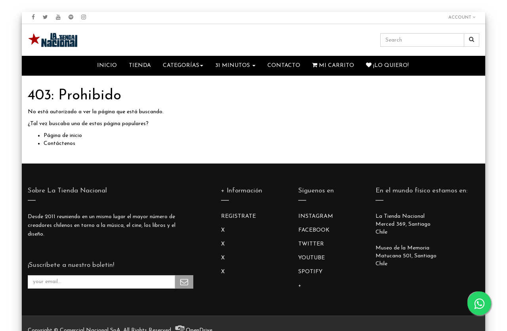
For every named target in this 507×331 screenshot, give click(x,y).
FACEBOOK (314, 230)
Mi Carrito (333, 65)
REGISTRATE (238, 216)
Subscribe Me (184, 282)
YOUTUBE (311, 258)
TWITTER (311, 244)
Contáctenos (59, 143)
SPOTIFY (310, 272)
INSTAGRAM (315, 216)
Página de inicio (63, 136)
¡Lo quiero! (387, 65)
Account (461, 17)
